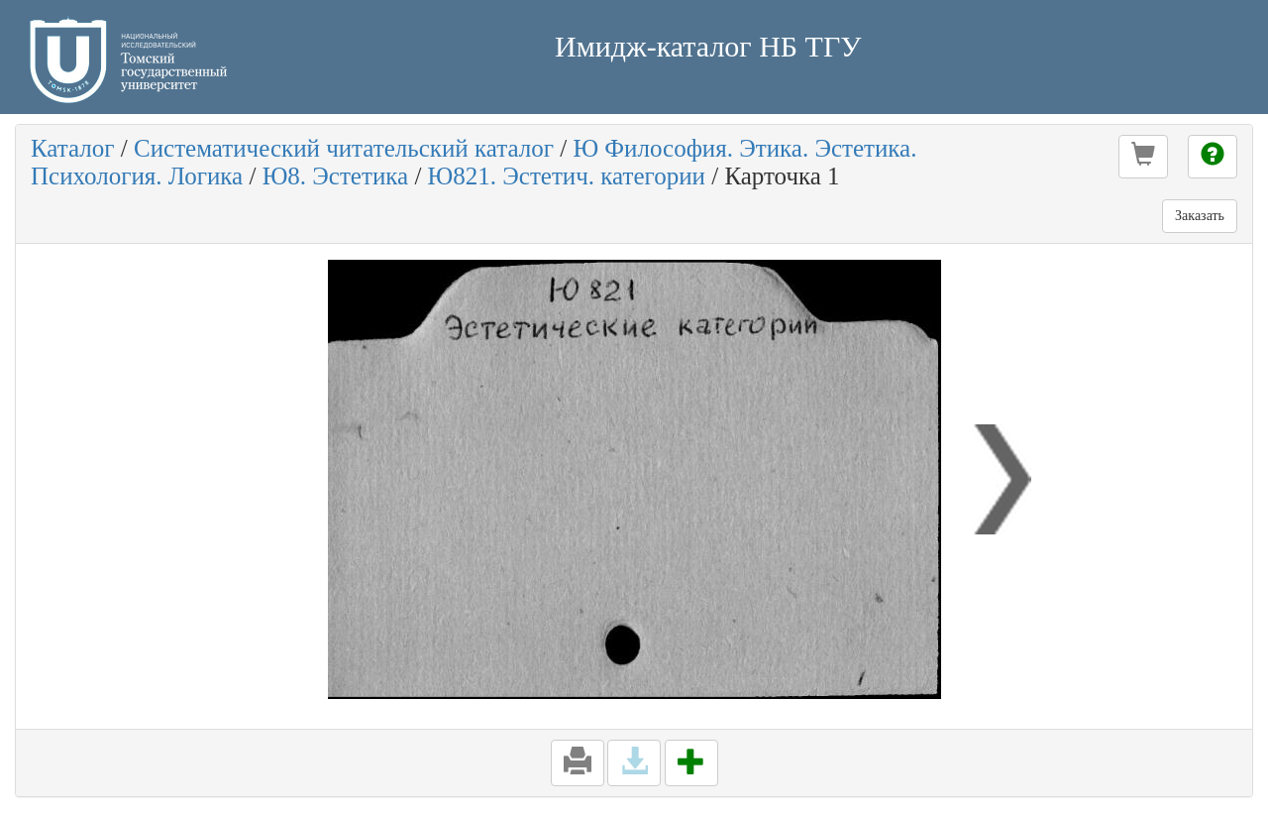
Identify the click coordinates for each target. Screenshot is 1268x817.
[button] (1143, 156)
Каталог (73, 148)
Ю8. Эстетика (336, 176)
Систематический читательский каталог (344, 148)
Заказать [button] (1199, 215)
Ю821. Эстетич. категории (566, 176)
